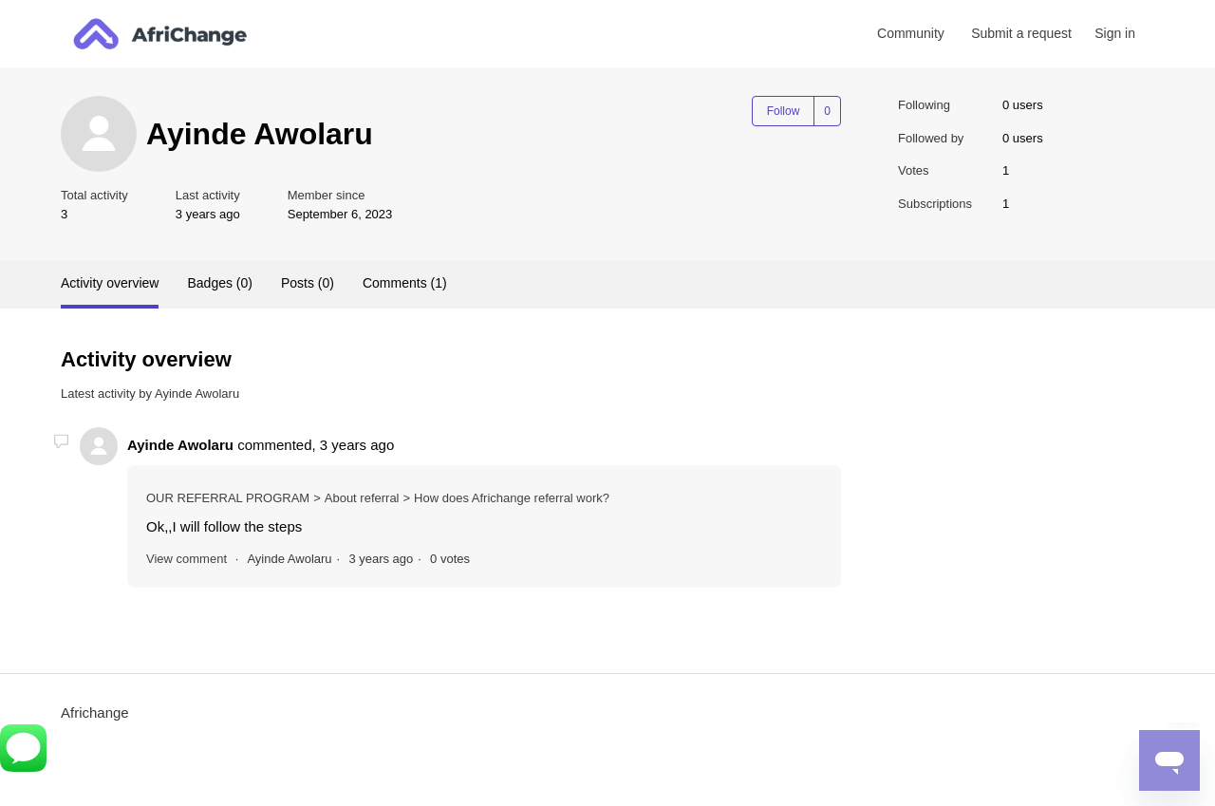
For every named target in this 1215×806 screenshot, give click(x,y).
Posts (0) (307, 283)
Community (910, 33)
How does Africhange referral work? (511, 498)
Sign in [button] (1114, 33)
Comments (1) (405, 283)
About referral (362, 498)
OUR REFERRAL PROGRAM (227, 498)
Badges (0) (219, 283)
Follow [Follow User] (783, 111)
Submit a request (1021, 33)
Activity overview (110, 283)
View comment (186, 559)
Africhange (95, 712)
